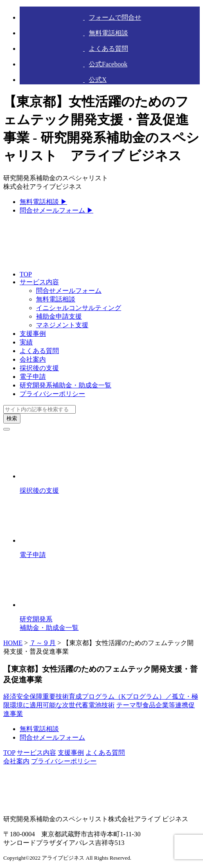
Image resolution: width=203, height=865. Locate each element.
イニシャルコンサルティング (78, 307)
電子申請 (33, 376)
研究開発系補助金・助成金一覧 (65, 385)
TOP (26, 274)
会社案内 (33, 359)
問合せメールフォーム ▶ (56, 210)
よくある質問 (39, 350)
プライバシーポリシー (52, 393)
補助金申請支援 (59, 316)
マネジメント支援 (62, 325)
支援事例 (33, 333)
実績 (26, 342)
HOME (13, 642)
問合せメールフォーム (69, 290)
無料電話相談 (55, 299)
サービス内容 (39, 282)
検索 (12, 418)
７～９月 (42, 642)
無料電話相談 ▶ (43, 201)
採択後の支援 (39, 368)
